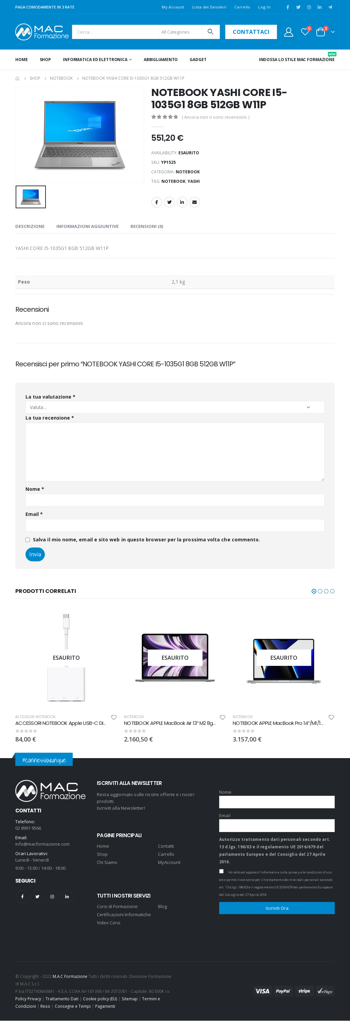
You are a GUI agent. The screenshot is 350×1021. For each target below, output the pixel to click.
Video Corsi (108, 923)
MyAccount (169, 863)
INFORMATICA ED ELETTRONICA (95, 59)
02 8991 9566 (28, 828)
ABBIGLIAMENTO (161, 59)
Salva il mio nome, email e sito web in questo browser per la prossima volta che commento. (146, 539)
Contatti (166, 846)
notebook (173, 181)
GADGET (198, 59)
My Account (173, 6)
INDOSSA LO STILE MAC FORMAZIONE (297, 57)
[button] (314, 591)
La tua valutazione (50, 396)
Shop (45, 59)
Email (194, 202)
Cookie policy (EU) (100, 999)
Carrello (242, 6)
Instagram (52, 897)
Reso (45, 1006)
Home (21, 59)
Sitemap (130, 999)
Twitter (169, 202)
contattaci (251, 32)
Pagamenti (105, 1006)
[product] (143, 658)
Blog (162, 907)
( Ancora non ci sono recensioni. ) (215, 117)
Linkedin (67, 897)
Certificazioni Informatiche (124, 915)
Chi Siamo (107, 863)
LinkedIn (182, 202)
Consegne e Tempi (73, 1006)
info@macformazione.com (42, 844)
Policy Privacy (28, 999)
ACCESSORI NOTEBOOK (112, 716)
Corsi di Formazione (117, 907)
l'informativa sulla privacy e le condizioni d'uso (295, 872)
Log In (264, 6)
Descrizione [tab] (30, 226)
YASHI (194, 181)
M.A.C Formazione (70, 976)
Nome (34, 489)
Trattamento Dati (62, 999)
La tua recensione (49, 418)
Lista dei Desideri (209, 6)
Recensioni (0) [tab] (146, 226)
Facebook (156, 202)
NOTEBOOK (188, 172)
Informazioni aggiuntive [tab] (87, 226)
